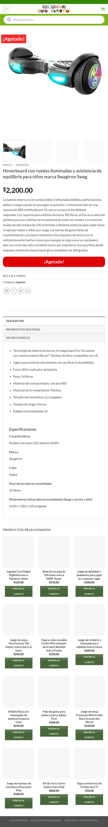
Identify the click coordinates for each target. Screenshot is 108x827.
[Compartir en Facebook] (13, 291)
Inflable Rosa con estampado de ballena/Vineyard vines (18, 717)
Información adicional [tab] (23, 329)
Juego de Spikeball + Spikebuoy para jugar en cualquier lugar (89, 575)
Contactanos (18, 820)
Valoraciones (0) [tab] (18, 337)
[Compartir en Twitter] (21, 291)
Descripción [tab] (15, 321)
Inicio (7, 165)
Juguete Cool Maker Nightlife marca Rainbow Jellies (18, 575)
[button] (6, 9)
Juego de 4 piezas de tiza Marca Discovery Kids (18, 787)
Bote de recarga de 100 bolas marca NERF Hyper (54, 575)
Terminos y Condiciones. (81, 820)
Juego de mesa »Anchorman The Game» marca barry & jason (19, 645)
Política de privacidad (46, 820)
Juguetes (22, 165)
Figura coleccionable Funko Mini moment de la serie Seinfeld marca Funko (54, 645)
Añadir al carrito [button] (19, 591)
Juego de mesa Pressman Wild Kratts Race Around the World (89, 717)
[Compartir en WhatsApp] (6, 291)
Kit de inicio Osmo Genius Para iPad (54, 785)
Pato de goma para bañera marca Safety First (54, 715)
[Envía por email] (28, 291)
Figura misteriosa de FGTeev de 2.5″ (89, 785)
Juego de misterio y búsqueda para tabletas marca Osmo (89, 643)
